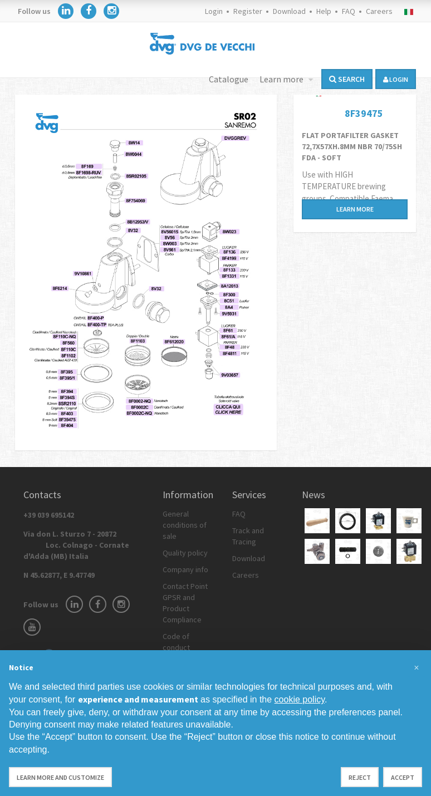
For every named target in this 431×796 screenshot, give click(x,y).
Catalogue (228, 79)
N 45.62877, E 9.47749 (59, 575)
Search (347, 79)
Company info (185, 569)
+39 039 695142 (48, 515)
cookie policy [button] (300, 699)
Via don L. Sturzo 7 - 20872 (76, 545)
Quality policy (185, 553)
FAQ (348, 11)
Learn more (282, 79)
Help (323, 11)
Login (214, 11)
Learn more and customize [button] (60, 777)
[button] (416, 668)
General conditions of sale (185, 525)
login (395, 79)
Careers (379, 11)
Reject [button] (360, 777)
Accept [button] (402, 777)
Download (289, 11)
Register (247, 11)
